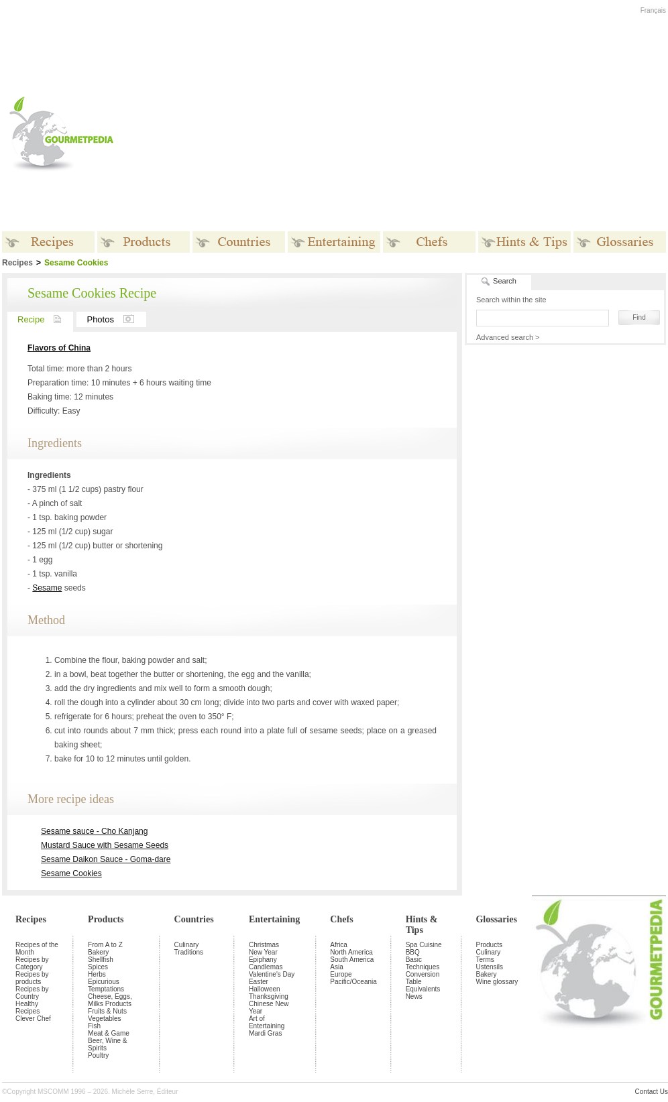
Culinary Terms (488, 955)
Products (105, 919)
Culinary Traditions (189, 948)
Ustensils (489, 967)
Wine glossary (497, 981)
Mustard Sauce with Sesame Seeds (104, 845)
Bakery (98, 952)
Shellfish (100, 959)
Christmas (264, 944)
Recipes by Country (31, 992)
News (414, 996)
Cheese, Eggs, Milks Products (110, 1000)
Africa (338, 944)
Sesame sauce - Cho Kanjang (94, 831)
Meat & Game (108, 1033)
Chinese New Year (268, 1007)
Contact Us (651, 1091)
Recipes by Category (31, 963)
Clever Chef (33, 1018)
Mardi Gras (265, 1033)
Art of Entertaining (266, 1022)
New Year (263, 952)
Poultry (98, 1055)
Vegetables (104, 1018)
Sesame (47, 588)
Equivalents (423, 989)
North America (351, 952)
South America (352, 959)
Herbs (97, 974)
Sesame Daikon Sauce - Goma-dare (105, 859)
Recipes (30, 919)
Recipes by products (31, 978)
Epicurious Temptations (106, 985)
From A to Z (105, 944)
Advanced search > (507, 337)
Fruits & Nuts (107, 1011)
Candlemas (266, 967)
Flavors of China (59, 348)
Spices (98, 967)
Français (653, 10)
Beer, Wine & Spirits (107, 1044)
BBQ (413, 952)
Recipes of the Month (36, 948)
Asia (336, 967)
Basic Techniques (423, 963)
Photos (116, 319)
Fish (94, 1026)
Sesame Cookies (71, 873)
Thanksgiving (268, 996)
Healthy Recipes (27, 1007)
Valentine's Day (271, 974)
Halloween (264, 989)
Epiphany (263, 959)
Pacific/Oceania (353, 981)
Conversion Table (423, 978)
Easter (258, 981)
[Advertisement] (410, 133)
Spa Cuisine (424, 944)
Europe (340, 974)
